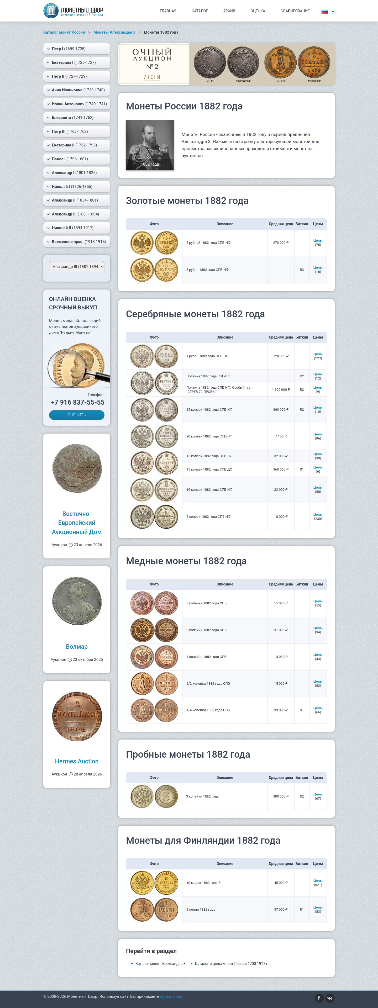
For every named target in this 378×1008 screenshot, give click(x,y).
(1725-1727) (71, 62)
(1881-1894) (72, 214)
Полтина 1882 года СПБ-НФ (208, 376)
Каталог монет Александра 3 (160, 964)
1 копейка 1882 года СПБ (206, 657)
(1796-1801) (67, 159)
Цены (318, 240)
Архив (229, 11)
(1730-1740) (75, 90)
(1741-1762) (70, 117)
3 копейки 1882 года (202, 796)
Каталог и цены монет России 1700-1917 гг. (232, 964)
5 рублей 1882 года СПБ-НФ (208, 243)
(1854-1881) (72, 200)
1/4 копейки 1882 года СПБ (208, 710)
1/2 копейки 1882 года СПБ (208, 683)
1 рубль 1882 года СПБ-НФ (207, 356)
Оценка (257, 11)
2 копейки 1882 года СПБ (206, 630)
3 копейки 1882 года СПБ (206, 603)
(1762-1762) (67, 131)
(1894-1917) (70, 227)
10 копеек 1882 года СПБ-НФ (209, 490)
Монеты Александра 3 (114, 32)
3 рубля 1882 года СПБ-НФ (207, 270)
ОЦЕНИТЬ (77, 415)
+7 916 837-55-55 (77, 402)
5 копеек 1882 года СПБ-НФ (208, 517)
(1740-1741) (76, 104)
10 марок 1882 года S (203, 883)
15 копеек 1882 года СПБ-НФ (209, 456)
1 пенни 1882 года (200, 909)
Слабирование (295, 11)
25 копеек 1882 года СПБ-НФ (209, 409)
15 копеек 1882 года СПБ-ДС (209, 469)
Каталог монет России (64, 32)
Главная (168, 11)
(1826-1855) (69, 186)
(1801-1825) (71, 172)
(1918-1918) (76, 241)
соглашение (171, 996)
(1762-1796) (71, 145)
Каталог (200, 11)
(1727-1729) (66, 76)
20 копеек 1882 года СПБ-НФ (209, 436)
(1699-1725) (66, 48)
